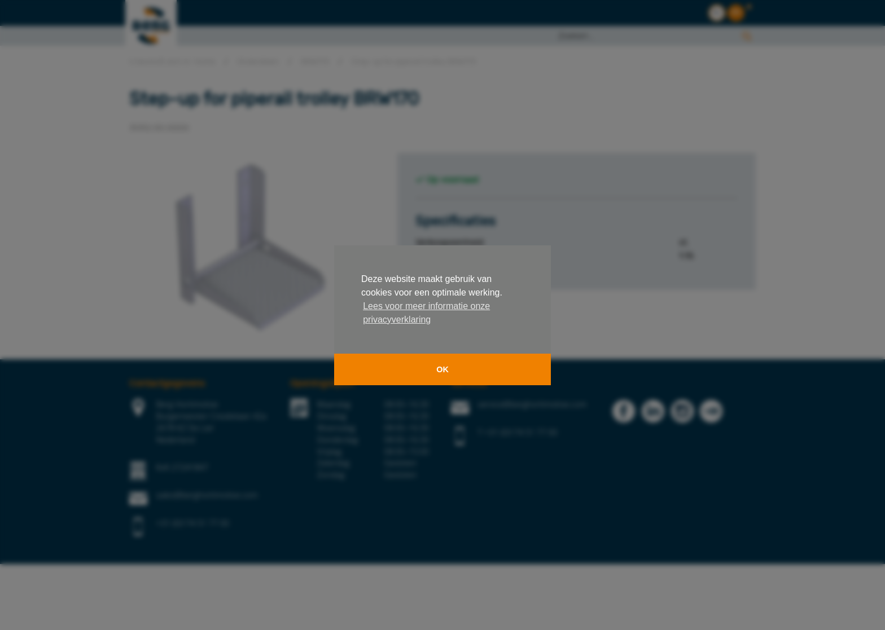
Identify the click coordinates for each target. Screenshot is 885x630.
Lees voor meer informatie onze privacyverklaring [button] (426, 312)
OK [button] (442, 369)
